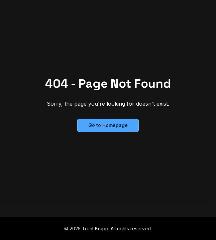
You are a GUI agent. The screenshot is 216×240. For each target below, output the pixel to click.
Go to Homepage (108, 125)
